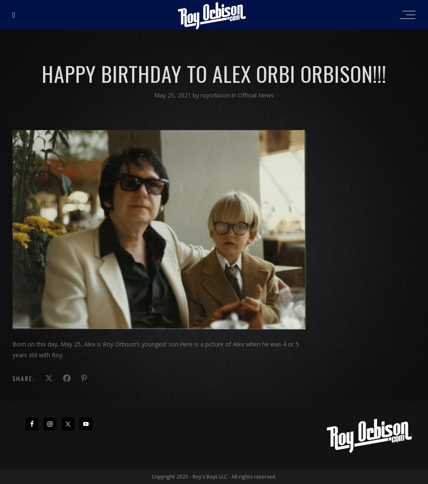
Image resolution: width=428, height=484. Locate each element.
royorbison (216, 95)
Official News (256, 95)
